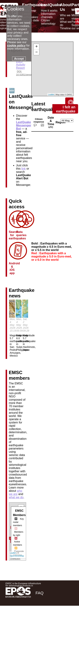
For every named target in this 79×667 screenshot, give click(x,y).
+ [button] (36, 46)
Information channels (48, 15)
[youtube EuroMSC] (68, 618)
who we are (15, 492)
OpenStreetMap (17, 556)
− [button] (36, 52)
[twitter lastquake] (48, 618)
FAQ (39, 593)
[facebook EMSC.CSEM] (38, 618)
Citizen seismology (48, 22)
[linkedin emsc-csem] (58, 618)
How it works (49, 10)
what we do (16, 497)
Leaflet (13, 553)
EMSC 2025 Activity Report (20, 63)
